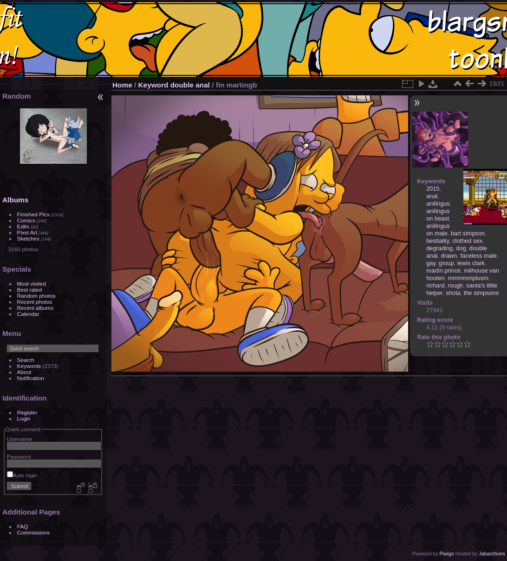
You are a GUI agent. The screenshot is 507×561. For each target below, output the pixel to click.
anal (431, 196)
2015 (432, 188)
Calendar (28, 314)
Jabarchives (492, 553)
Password (19, 457)
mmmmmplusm (468, 277)
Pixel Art (27, 232)
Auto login (22, 475)
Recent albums (35, 308)
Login (24, 418)
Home (122, 85)
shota (453, 292)
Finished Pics (33, 214)
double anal (190, 85)
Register (27, 412)
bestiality (437, 240)
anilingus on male (438, 229)
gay (431, 263)
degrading (439, 248)
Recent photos (34, 302)
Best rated (29, 290)
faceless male (479, 255)
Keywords (29, 366)
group (446, 263)
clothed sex (467, 240)
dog (461, 248)
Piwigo (446, 553)
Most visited (31, 283)
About (24, 372)
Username (19, 439)
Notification (30, 378)
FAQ (22, 526)
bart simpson (468, 233)
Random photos (36, 296)
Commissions (33, 532)
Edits (23, 226)
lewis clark (471, 263)
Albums (15, 200)
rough (455, 285)
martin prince (443, 270)
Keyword (153, 85)
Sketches (28, 238)
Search (25, 360)
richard (435, 285)
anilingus (438, 203)
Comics (26, 220)
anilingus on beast (438, 214)
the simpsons (481, 292)
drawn (449, 255)
